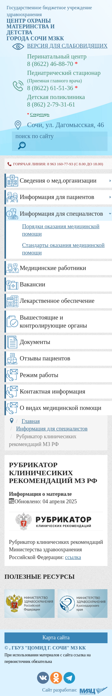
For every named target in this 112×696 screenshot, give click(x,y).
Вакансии (32, 284)
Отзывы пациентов (45, 358)
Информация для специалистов (61, 213)
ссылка (73, 557)
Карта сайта (56, 638)
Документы (35, 341)
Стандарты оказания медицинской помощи (63, 249)
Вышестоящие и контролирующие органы (53, 321)
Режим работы (39, 375)
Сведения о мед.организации (58, 180)
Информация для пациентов (57, 196)
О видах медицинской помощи (60, 407)
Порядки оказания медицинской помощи (60, 230)
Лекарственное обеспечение (57, 300)
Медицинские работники (53, 267)
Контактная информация (52, 391)
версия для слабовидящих (60, 46)
